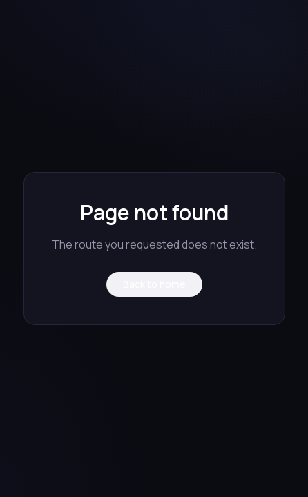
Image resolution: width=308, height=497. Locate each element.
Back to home (154, 284)
